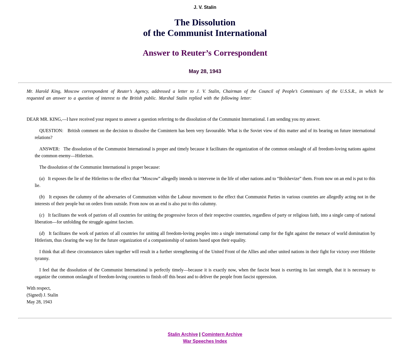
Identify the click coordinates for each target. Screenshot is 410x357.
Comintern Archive (222, 334)
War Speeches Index (205, 341)
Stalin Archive (183, 334)
